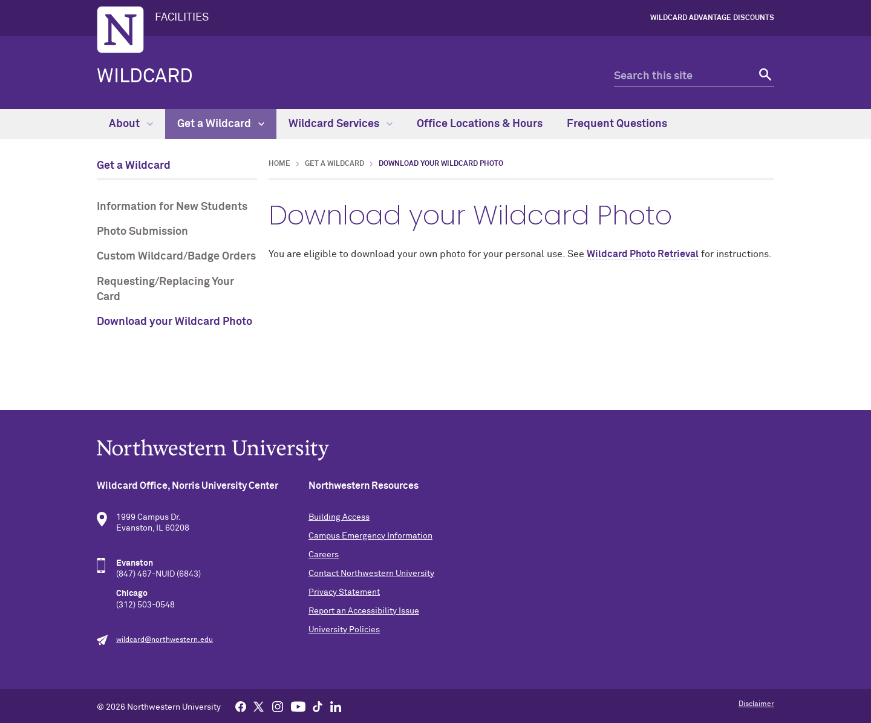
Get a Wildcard (220, 124)
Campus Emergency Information (370, 536)
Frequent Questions (617, 124)
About (131, 124)
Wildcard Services (341, 124)
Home (279, 164)
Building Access (339, 517)
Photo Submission (142, 231)
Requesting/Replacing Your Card (165, 289)
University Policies (344, 630)
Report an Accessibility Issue (363, 611)
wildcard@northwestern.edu (164, 640)
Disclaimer (756, 704)
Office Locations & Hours (480, 124)
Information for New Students (172, 206)
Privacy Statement (344, 592)
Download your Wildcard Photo (174, 321)
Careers (323, 555)
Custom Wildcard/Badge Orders (176, 256)
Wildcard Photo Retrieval (643, 254)
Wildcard (145, 77)
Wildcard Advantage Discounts (712, 18)
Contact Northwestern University (371, 573)
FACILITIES (182, 17)
